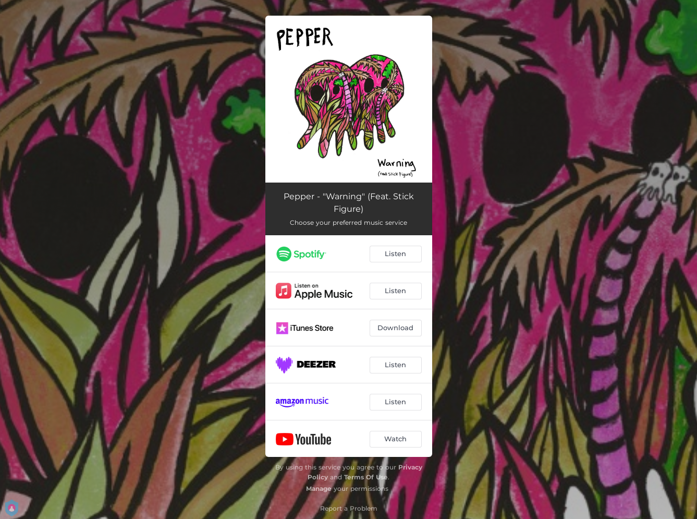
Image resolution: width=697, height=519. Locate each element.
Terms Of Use (366, 477)
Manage (319, 488)
